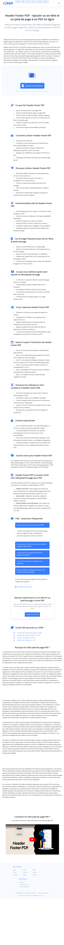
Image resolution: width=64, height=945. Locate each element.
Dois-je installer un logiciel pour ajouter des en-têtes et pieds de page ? (32, 618)
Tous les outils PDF (24, 933)
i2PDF (18, 1)
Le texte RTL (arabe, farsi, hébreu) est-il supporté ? (32, 609)
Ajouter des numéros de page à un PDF (29, 679)
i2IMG (23, 1)
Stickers (35, 921)
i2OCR (28, 1)
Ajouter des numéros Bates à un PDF (28, 682)
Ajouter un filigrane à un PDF (26, 684)
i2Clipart (35, 919)
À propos (22, 929)
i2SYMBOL (39, 1)
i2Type (24, 921)
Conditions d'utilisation (30, 939)
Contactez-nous (24, 931)
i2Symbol (25, 919)
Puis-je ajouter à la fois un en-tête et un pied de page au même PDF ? (32, 592)
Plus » (45, 1)
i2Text (14, 919)
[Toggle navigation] (59, 3)
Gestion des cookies (43, 939)
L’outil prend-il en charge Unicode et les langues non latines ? (32, 600)
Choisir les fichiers (32, 121)
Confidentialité (19, 939)
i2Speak (15, 921)
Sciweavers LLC (36, 942)
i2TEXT (33, 1)
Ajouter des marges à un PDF (26, 687)
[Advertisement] (32, 50)
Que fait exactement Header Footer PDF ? (32, 572)
